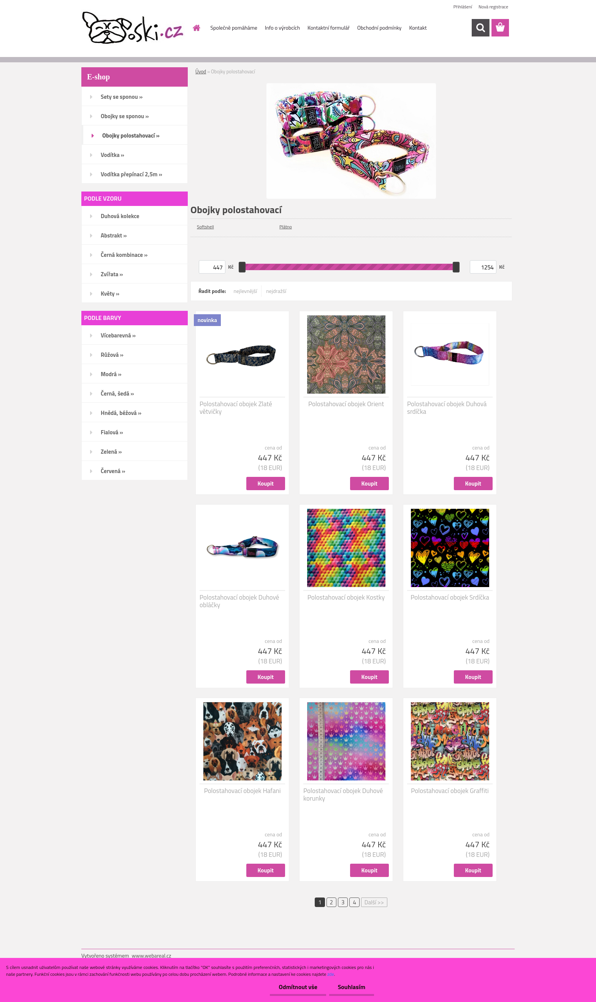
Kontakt (417, 28)
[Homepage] (196, 27)
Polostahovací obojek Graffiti (449, 791)
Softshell (205, 226)
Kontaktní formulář (329, 28)
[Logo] (133, 28)
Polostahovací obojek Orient (346, 404)
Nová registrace (493, 6)
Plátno (285, 226)
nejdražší (276, 291)
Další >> (374, 902)
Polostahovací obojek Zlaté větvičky (236, 407)
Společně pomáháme (234, 28)
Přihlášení (462, 6)
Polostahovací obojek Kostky (346, 597)
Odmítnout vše (295, 986)
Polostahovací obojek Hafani (242, 791)
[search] (480, 27)
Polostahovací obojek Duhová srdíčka (447, 407)
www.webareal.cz (151, 955)
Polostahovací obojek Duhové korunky (343, 794)
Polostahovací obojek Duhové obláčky (239, 601)
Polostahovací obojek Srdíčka (450, 597)
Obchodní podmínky (379, 28)
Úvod (200, 71)
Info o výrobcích (282, 28)
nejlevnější (245, 291)
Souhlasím (351, 986)
